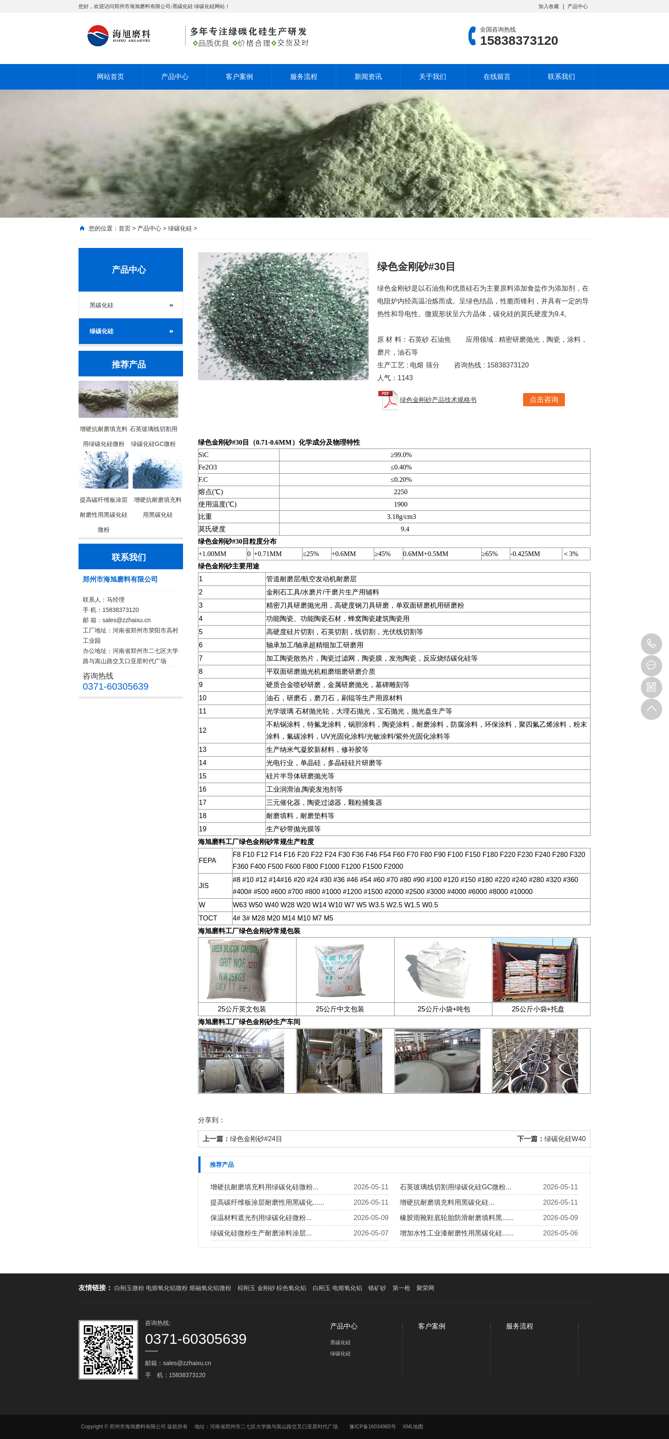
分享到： (211, 1120)
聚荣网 (425, 1288)
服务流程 (303, 76)
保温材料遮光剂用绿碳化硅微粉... (260, 1217)
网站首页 (110, 76)
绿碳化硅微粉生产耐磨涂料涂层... (260, 1233)
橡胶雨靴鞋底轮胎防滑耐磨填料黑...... (457, 1217)
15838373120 (651, 644)
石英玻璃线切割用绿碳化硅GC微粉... (455, 1187)
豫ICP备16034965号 (372, 1427)
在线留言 (497, 76)
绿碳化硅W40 (565, 1138)
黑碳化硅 (101, 305)
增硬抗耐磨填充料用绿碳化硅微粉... (264, 1187)
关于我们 (432, 76)
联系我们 (561, 76)
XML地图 (413, 1427)
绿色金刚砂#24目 (256, 1138)
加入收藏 (548, 6)
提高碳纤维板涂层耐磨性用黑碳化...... (267, 1202)
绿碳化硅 (180, 228)
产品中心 (577, 6)
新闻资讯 (368, 76)
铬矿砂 (377, 1288)
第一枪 (401, 1288)
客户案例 (239, 76)
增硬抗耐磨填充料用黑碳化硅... (447, 1202)
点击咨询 (543, 400)
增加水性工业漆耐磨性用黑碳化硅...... (457, 1233)
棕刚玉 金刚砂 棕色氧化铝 (272, 1288)
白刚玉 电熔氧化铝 (337, 1288)
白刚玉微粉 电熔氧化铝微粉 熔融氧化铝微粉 (172, 1288)
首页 (125, 228)
